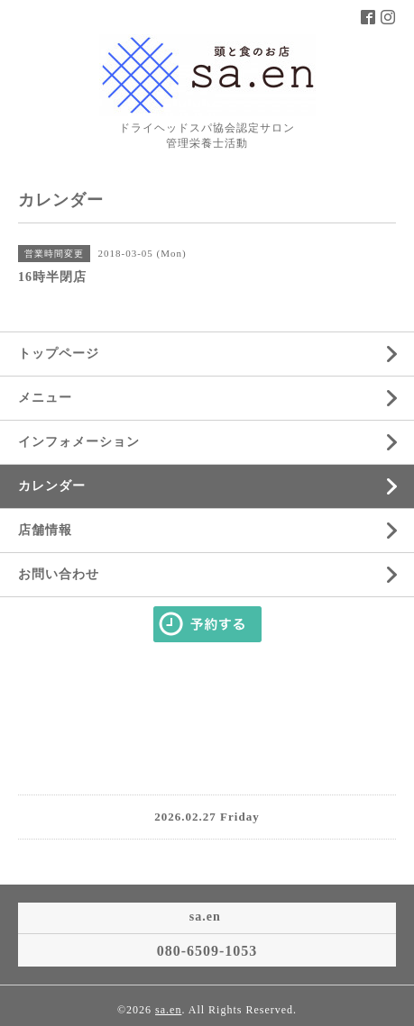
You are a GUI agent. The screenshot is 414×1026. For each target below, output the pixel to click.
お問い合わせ (58, 574)
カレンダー (52, 486)
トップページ (58, 353)
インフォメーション (79, 442)
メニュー (45, 397)
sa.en (168, 1009)
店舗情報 (45, 530)
